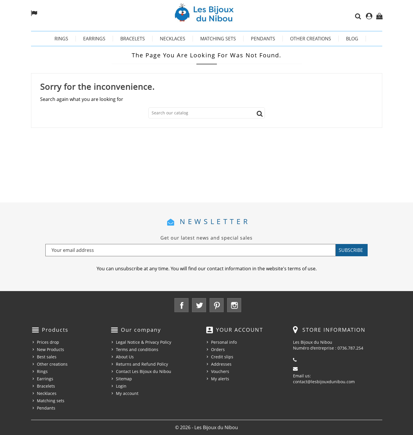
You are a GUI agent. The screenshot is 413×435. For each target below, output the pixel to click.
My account (127, 393)
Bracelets (132, 39)
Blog (352, 39)
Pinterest (216, 305)
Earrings (94, 39)
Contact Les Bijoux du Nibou (143, 371)
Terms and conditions (137, 349)
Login (121, 386)
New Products (50, 349)
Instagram (234, 305)
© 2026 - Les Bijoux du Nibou (206, 427)
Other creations (310, 39)
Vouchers (220, 371)
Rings (61, 39)
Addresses (221, 364)
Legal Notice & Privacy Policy (143, 342)
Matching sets (218, 39)
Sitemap (124, 378)
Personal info (224, 342)
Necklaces (172, 39)
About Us (125, 357)
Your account (239, 329)
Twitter (199, 305)
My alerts (220, 378)
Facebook (181, 305)
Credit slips (222, 357)
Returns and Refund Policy (142, 364)
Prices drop (48, 342)
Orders (218, 349)
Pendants (263, 39)
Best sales (46, 357)
